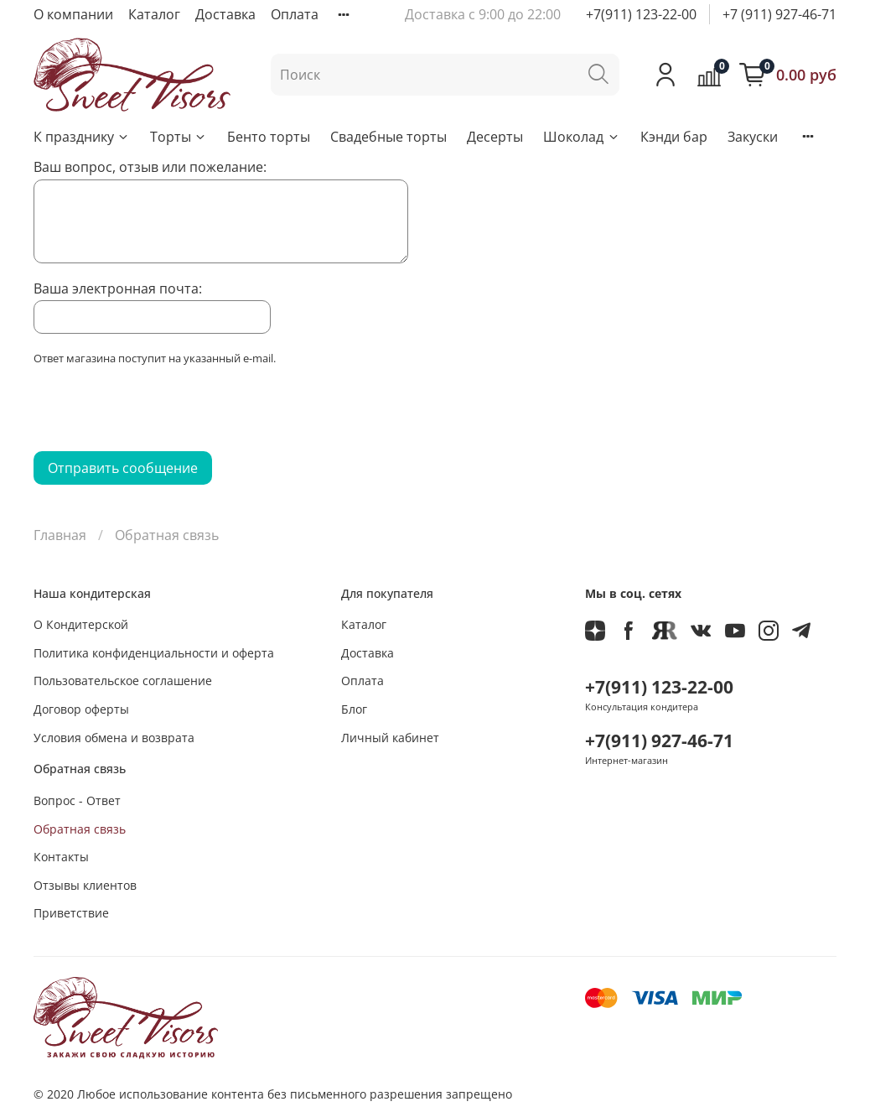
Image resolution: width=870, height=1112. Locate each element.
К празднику (82, 136)
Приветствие (71, 913)
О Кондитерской (81, 624)
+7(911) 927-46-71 (659, 740)
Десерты (495, 136)
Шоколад (581, 136)
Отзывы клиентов (85, 885)
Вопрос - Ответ (77, 800)
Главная (60, 535)
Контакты (61, 857)
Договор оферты (81, 709)
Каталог (154, 14)
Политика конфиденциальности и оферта (154, 653)
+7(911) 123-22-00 (641, 14)
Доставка (225, 14)
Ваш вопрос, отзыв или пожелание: (150, 167)
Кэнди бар (673, 136)
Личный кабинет (390, 738)
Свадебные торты (388, 136)
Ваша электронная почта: (118, 288)
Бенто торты (268, 136)
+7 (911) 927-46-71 (779, 14)
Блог (354, 709)
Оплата (294, 14)
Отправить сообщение (123, 468)
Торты (178, 136)
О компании (73, 14)
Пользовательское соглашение (123, 681)
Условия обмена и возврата (114, 738)
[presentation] (161, 413)
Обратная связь (80, 829)
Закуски (753, 136)
